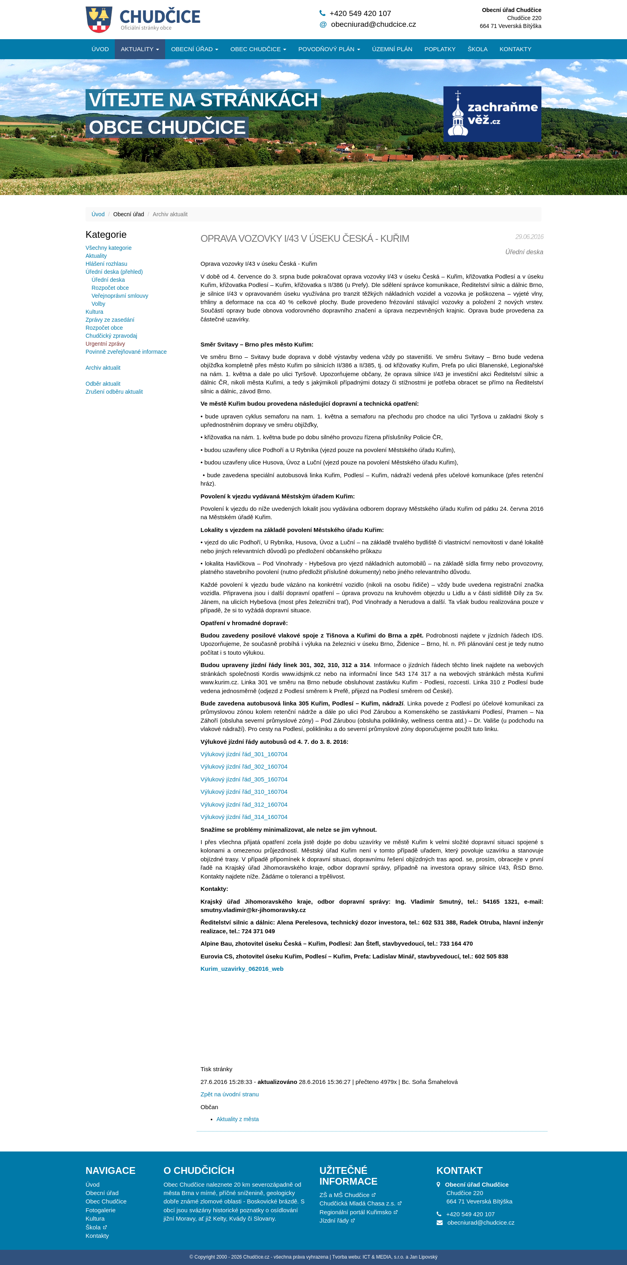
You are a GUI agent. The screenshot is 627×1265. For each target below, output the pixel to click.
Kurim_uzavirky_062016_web (242, 968)
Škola (477, 49)
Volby (98, 304)
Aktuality (140, 49)
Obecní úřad (194, 49)
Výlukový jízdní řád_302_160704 (244, 766)
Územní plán (392, 49)
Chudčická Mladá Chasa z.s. (357, 1203)
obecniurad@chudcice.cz (373, 24)
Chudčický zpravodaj (111, 336)
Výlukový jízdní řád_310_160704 (244, 791)
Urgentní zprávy (105, 344)
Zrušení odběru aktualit (114, 391)
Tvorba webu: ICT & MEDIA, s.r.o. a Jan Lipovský (384, 1257)
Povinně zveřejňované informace (126, 352)
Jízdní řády (334, 1220)
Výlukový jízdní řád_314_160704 (244, 816)
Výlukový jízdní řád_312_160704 (244, 804)
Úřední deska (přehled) (114, 272)
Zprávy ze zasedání (110, 320)
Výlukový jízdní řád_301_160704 (244, 754)
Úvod (100, 49)
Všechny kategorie (109, 248)
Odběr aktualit (103, 383)
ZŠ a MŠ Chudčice (344, 1194)
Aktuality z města (238, 1119)
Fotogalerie (101, 1210)
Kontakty (516, 49)
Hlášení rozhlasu (106, 264)
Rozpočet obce (110, 288)
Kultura (94, 312)
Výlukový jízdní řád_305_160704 (244, 779)
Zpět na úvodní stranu (230, 1094)
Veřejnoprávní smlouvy (120, 296)
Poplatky (439, 49)
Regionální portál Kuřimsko (355, 1212)
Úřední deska (108, 280)
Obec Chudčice (106, 1201)
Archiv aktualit (103, 368)
